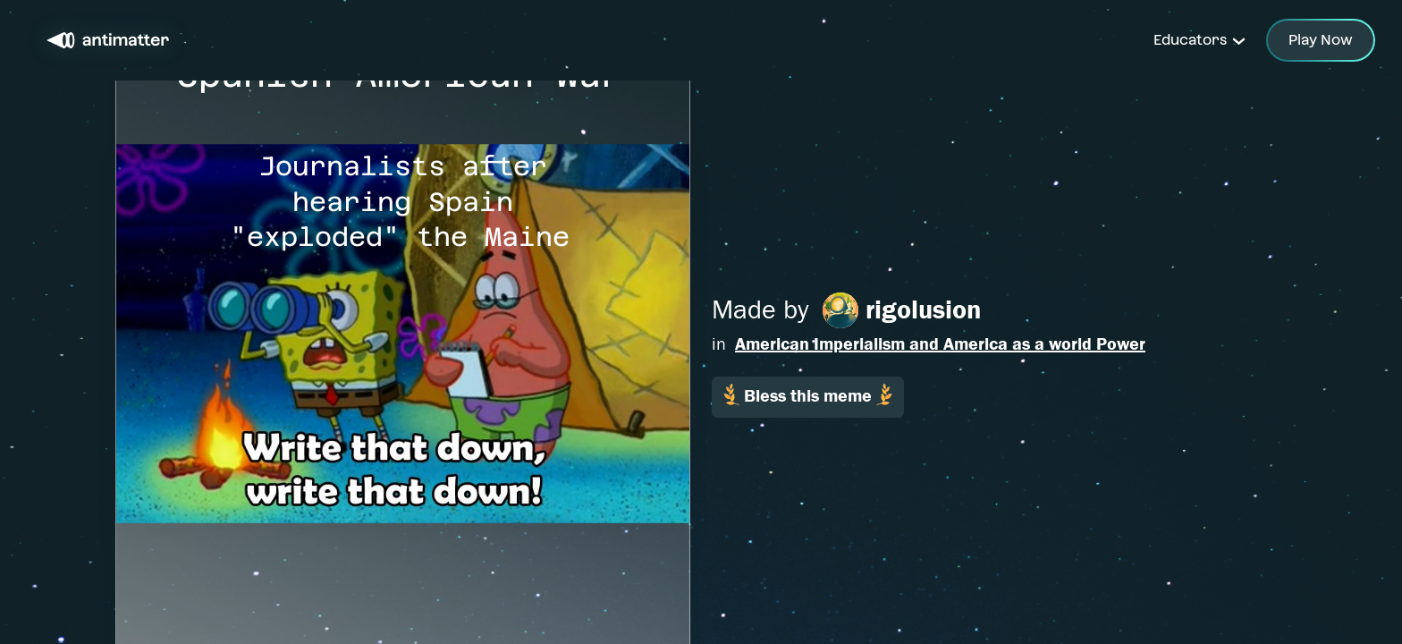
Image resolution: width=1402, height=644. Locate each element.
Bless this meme (807, 395)
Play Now (1320, 39)
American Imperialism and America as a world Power (940, 344)
